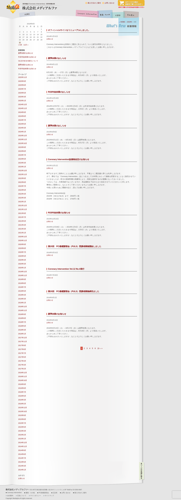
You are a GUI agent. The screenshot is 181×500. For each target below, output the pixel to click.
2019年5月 (22, 291)
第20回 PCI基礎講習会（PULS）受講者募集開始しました (74, 246)
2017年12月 (22, 338)
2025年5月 (22, 93)
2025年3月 (22, 97)
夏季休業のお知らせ (57, 314)
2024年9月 (22, 112)
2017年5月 (22, 357)
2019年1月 (22, 303)
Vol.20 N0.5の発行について (28, 61)
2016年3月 (22, 400)
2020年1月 (22, 268)
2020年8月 (22, 248)
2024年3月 (22, 128)
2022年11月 (22, 174)
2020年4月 (22, 260)
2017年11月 (22, 341)
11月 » (26, 45)
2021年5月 (22, 221)
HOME (27, 14)
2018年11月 (22, 310)
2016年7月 (22, 392)
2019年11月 (22, 275)
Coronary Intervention (86, 14)
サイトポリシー (35, 495)
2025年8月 (22, 85)
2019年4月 (22, 295)
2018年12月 (22, 306)
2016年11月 (22, 376)
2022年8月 (22, 182)
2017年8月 (22, 349)
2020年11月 (22, 240)
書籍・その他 (105, 14)
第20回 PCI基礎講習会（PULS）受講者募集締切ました (73, 291)
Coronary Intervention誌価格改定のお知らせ (68, 159)
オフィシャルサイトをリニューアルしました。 (69, 30)
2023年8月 (22, 151)
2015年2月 (22, 435)
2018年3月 (22, 330)
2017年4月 (22, 361)
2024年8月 (22, 116)
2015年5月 (22, 427)
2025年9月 (22, 81)
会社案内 (132, 14)
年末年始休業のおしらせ (59, 92)
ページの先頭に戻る (142, 471)
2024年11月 (22, 108)
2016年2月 (22, 404)
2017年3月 (22, 365)
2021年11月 (22, 209)
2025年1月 (22, 101)
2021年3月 (22, 229)
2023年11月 (22, 139)
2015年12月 (22, 407)
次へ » (99, 348)
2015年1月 (22, 439)
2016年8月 (22, 388)
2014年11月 (22, 446)
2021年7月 (22, 217)
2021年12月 (22, 205)
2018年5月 (22, 326)
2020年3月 (22, 264)
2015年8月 (22, 419)
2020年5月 (22, 256)
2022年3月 (22, 198)
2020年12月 (22, 237)
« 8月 (20, 45)
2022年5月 (22, 190)
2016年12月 (22, 373)
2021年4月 (22, 225)
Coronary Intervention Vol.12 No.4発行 (66, 269)
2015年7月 (22, 423)
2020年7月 (22, 252)
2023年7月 (22, 155)
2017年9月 (22, 345)
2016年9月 (22, 384)
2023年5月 (22, 159)
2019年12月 (22, 271)
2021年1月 (22, 233)
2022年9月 (22, 178)
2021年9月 (22, 213)
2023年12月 (22, 136)
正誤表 (118, 14)
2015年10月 (22, 411)
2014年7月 (22, 458)
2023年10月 (22, 143)
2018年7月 (22, 322)
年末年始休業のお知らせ (59, 213)
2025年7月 (22, 89)
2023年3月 (22, 163)
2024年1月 (22, 132)
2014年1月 (22, 470)
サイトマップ (49, 495)
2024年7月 (22, 120)
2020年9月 (22, 244)
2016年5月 (22, 396)
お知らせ (50, 39)
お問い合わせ (109, 3)
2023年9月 (22, 147)
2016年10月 (22, 380)
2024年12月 (22, 104)
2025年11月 (22, 77)
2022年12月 (22, 170)
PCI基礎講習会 (44, 493)
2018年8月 (22, 318)
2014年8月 (22, 454)
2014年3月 (22, 466)
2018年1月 (22, 334)
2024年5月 (22, 124)
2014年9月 (22, 450)
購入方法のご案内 (94, 3)
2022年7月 (22, 186)
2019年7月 (22, 287)
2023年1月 (22, 167)
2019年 (129, 22)
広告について (21, 495)
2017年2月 (22, 369)
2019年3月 (22, 299)
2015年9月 (22, 415)
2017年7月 (22, 353)
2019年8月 (22, 283)
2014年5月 (22, 462)
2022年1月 (22, 202)
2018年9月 (22, 314)
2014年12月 (22, 442)
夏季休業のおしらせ (57, 58)
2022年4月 (22, 194)
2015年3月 (22, 431)
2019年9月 (22, 279)
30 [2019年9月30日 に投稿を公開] (20, 42)
